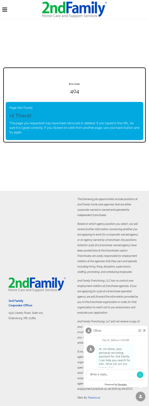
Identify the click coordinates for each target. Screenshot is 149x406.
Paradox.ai (94, 397)
